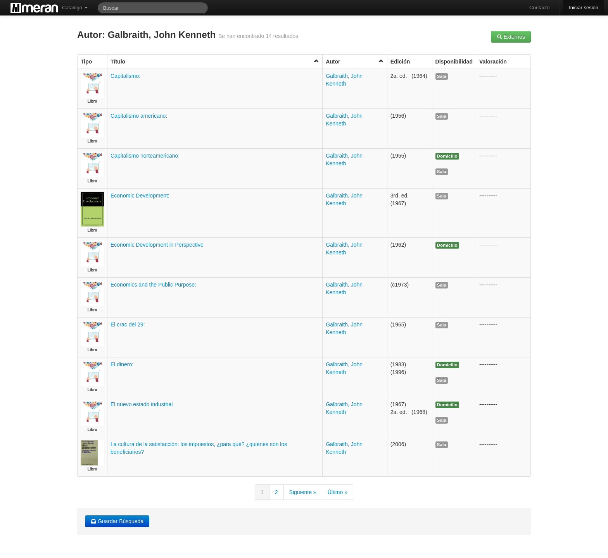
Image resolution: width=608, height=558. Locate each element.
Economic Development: (140, 195)
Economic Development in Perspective (157, 245)
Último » (337, 492)
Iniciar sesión (583, 7)
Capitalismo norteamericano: (145, 156)
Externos (511, 37)
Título (215, 61)
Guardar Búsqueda (117, 521)
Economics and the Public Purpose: (153, 285)
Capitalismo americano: (139, 116)
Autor (355, 61)
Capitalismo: (125, 76)
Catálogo (75, 7)
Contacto (539, 7)
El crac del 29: (128, 324)
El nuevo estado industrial (142, 404)
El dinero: (122, 364)
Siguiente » (302, 492)
